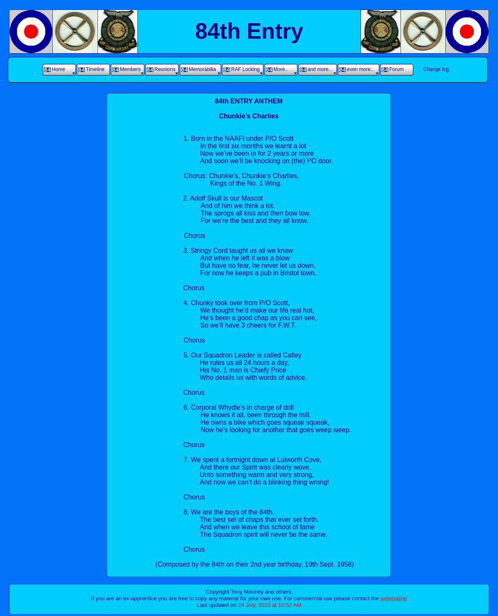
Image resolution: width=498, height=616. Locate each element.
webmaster (393, 598)
